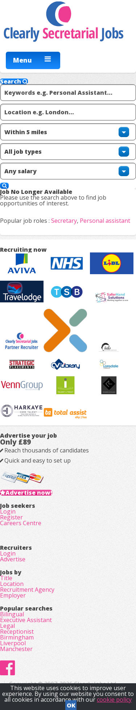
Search (14, 81)
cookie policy (114, 699)
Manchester (16, 649)
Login (8, 511)
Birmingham (17, 637)
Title (6, 578)
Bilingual (12, 614)
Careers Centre (20, 523)
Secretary (64, 221)
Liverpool (13, 643)
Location (12, 584)
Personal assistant (105, 221)
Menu (22, 60)
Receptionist (17, 631)
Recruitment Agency (27, 590)
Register (11, 517)
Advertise (12, 559)
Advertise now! (28, 493)
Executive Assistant (26, 620)
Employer (13, 595)
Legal (7, 626)
